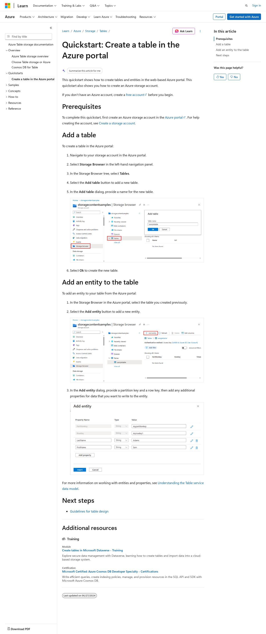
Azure (77, 31)
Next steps (222, 55)
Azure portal (174, 117)
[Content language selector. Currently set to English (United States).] (24, 628)
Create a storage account (117, 123)
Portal (219, 17)
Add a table (223, 44)
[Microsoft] (7, 5)
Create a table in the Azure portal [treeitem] (33, 79)
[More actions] (200, 31)
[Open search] (246, 5)
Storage (90, 31)
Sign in (256, 5)
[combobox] (28, 36)
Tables (103, 31)
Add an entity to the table (232, 50)
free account (135, 94)
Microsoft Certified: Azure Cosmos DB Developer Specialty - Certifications (110, 571)
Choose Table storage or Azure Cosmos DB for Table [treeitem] (31, 64)
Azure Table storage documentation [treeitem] (30, 44)
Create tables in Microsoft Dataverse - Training (92, 550)
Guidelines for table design (89, 511)
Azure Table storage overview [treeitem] (30, 56)
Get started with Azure (244, 17)
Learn (65, 31)
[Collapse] (51, 28)
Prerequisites (224, 39)
